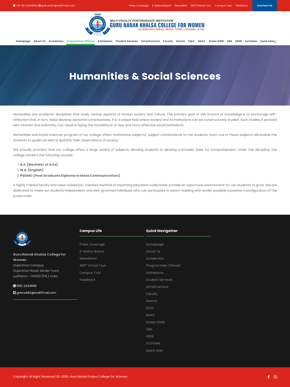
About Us (40, 41)
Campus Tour (223, 5)
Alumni (180, 41)
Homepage (23, 41)
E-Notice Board (161, 5)
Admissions (105, 41)
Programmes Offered (80, 41)
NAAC (201, 41)
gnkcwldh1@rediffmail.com (34, 293)
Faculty (168, 41)
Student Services (127, 41)
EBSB (238, 41)
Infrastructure (150, 41)
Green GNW (216, 41)
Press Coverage (138, 5)
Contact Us (264, 5)
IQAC (191, 41)
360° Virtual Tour (201, 5)
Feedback (242, 5)
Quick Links (267, 41)
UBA (229, 41)
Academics (56, 41)
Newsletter (181, 5)
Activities (251, 41)
